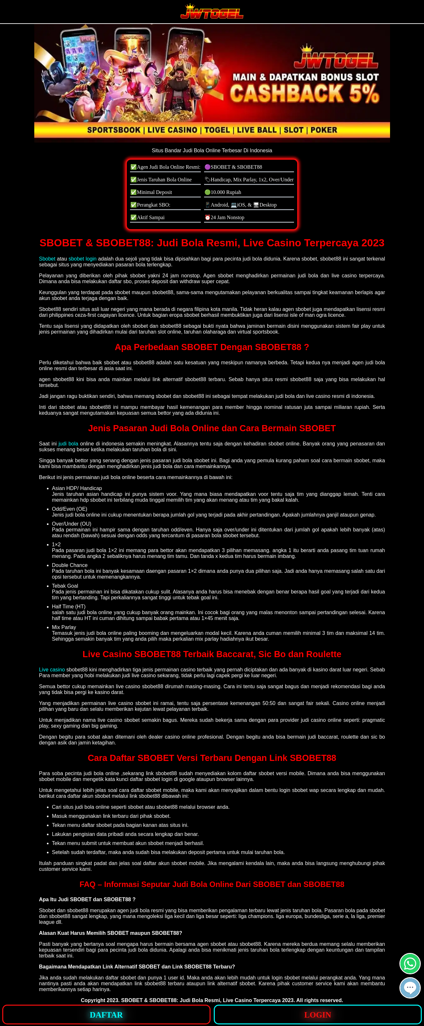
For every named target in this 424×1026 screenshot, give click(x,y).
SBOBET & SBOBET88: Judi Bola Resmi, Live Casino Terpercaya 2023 (207, 1000)
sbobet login (83, 259)
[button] (410, 988)
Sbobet (47, 259)
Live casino (52, 669)
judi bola (68, 443)
